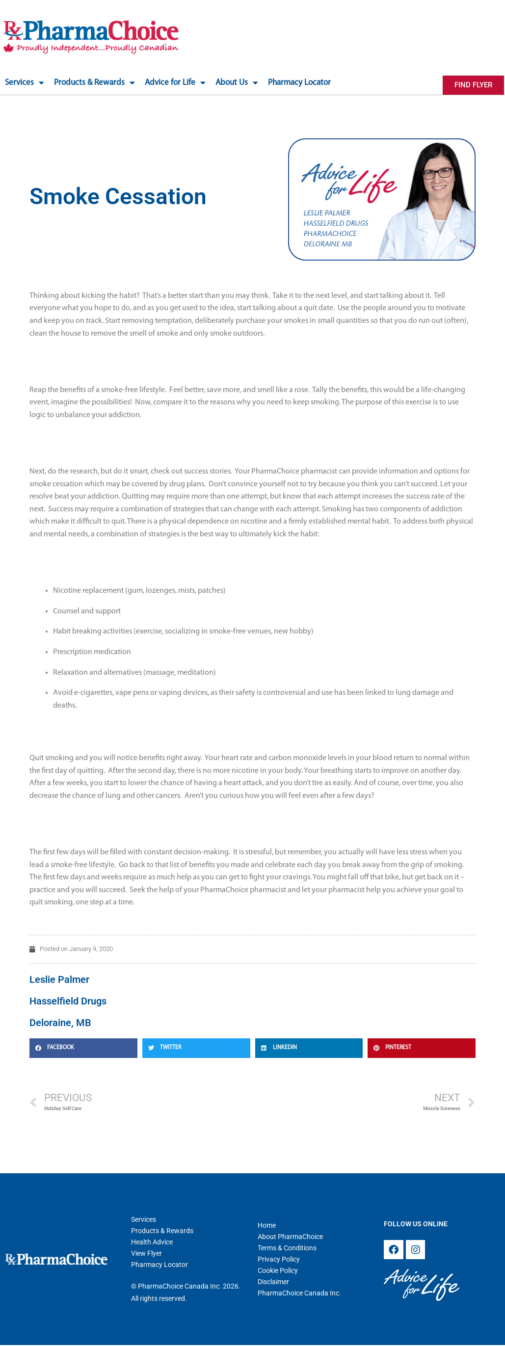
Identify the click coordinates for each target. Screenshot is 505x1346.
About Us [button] (236, 83)
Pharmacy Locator (299, 83)
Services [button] (24, 83)
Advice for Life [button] (175, 83)
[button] (83, 1047)
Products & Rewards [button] (94, 83)
